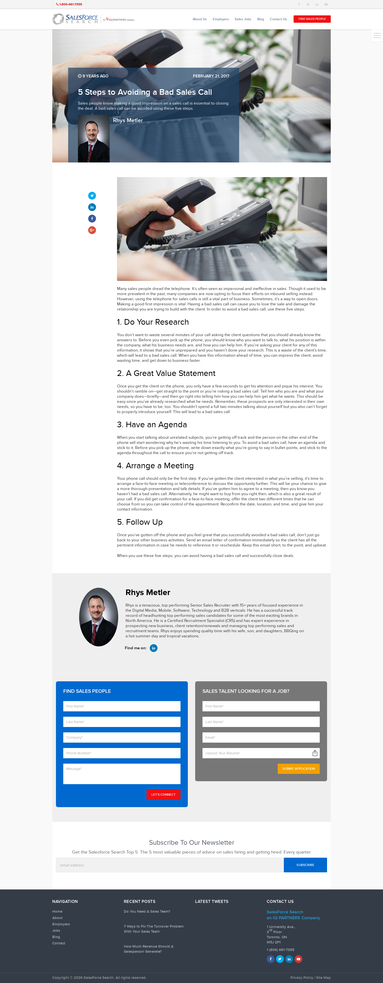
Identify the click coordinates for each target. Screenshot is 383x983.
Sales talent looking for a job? (245, 691)
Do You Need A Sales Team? (147, 911)
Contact (58, 943)
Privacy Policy (301, 978)
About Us (200, 19)
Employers (221, 19)
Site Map (323, 978)
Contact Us (278, 19)
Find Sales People (312, 19)
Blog (260, 19)
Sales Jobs (243, 19)
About (57, 918)
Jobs (56, 931)
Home (57, 911)
